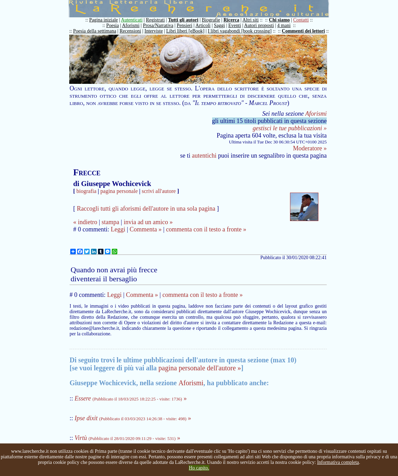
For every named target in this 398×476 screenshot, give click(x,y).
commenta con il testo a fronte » (206, 229)
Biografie (211, 20)
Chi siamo (279, 20)
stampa (110, 222)
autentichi (204, 155)
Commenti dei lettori (303, 31)
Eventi (234, 25)
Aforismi (131, 25)
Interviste (154, 31)
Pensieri (184, 25)
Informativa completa (338, 462)
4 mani (284, 25)
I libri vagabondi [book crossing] (239, 31)
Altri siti (250, 20)
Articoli (203, 25)
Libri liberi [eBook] (185, 31)
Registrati (155, 20)
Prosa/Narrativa (158, 25)
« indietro (85, 222)
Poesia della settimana (94, 31)
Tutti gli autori (183, 20)
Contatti (301, 20)
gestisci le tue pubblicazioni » (290, 128)
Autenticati (132, 20)
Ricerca (231, 20)
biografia (86, 191)
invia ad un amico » (148, 222)
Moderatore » (310, 148)
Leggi (118, 229)
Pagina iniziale (103, 20)
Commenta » (146, 229)
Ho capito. (199, 467)
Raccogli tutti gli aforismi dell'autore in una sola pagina (146, 208)
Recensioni (130, 31)
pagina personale (119, 191)
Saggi (219, 25)
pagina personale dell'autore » (200, 368)
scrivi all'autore (159, 191)
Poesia (112, 25)
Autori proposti (259, 25)
